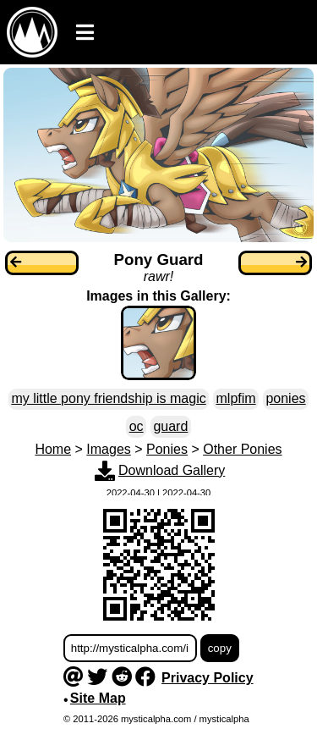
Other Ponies (242, 449)
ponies (285, 398)
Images (108, 449)
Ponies (167, 449)
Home (53, 449)
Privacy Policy (207, 678)
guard (170, 426)
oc (136, 426)
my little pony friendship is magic (108, 398)
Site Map (98, 698)
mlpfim (236, 398)
